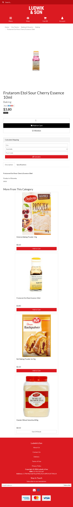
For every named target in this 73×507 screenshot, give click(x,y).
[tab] (9, 164)
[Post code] (36, 153)
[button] (36, 130)
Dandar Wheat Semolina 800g (27, 420)
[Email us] (34, 490)
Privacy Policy (36, 466)
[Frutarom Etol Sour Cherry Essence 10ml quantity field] (36, 120)
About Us (36, 447)
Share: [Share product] (9, 106)
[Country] (36, 149)
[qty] (36, 145)
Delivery (36, 457)
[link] (38, 490)
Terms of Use (36, 461)
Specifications (21, 165)
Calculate (37, 157)
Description (9, 165)
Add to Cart (37, 125)
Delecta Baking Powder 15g (26, 237)
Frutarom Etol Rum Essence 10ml (28, 298)
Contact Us (36, 452)
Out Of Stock (36, 432)
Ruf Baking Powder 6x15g (26, 359)
